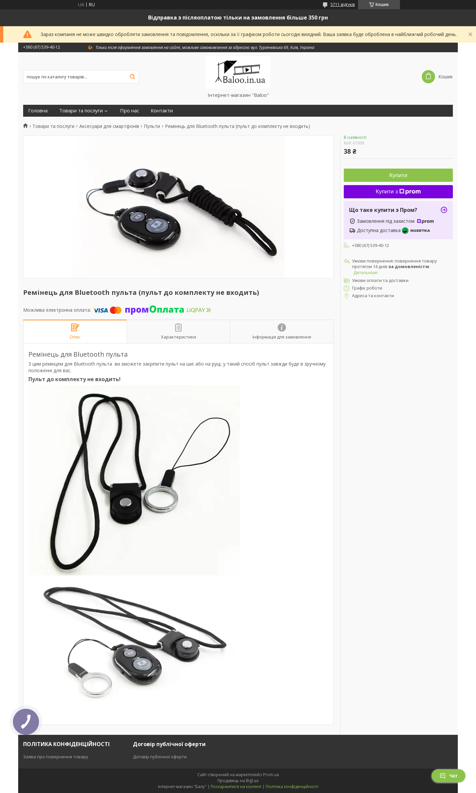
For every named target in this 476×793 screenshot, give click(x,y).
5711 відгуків (343, 4)
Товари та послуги (81, 110)
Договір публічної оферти (160, 757)
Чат (448, 776)
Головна (38, 110)
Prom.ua (271, 774)
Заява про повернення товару (55, 757)
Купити (398, 175)
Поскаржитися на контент (236, 786)
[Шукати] (132, 76)
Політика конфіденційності (292, 786)
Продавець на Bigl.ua (238, 780)
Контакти (162, 110)
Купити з (398, 191)
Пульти (152, 126)
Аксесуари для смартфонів (109, 126)
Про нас (129, 110)
